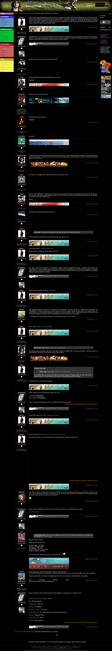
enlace (68, 237)
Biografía (3, 68)
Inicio (3, 13)
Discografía (4, 61)
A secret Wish (33, 398)
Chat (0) (3, 56)
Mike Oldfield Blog (21, 208)
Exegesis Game (5, 38)
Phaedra (31, 615)
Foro (2, 49)
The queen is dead (34, 609)
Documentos (4, 21)
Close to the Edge (34, 612)
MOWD (3, 70)
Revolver (31, 606)
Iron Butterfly (52, 290)
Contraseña (89, 5)
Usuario (88, 3)
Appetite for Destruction (35, 598)
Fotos (2, 34)
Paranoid (31, 620)
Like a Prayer (32, 396)
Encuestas (4, 23)
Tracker (3, 41)
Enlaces (3, 26)
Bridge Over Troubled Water (44, 326)
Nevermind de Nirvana (47, 248)
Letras (2, 66)
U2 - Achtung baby (34, 512)
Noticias (3, 19)
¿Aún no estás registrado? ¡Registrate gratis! (105, 36)
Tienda (2, 53)
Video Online (4, 36)
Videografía (4, 64)
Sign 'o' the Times (34, 617)
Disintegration (33, 604)
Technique (32, 395)
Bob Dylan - (49, 415)
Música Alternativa (28, 13)
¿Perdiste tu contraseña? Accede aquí (103, 41)
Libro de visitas (5, 46)
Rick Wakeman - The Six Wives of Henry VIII (52, 434)
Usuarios (3, 51)
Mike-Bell (62, 647)
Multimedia (4, 32)
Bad (30, 601)
